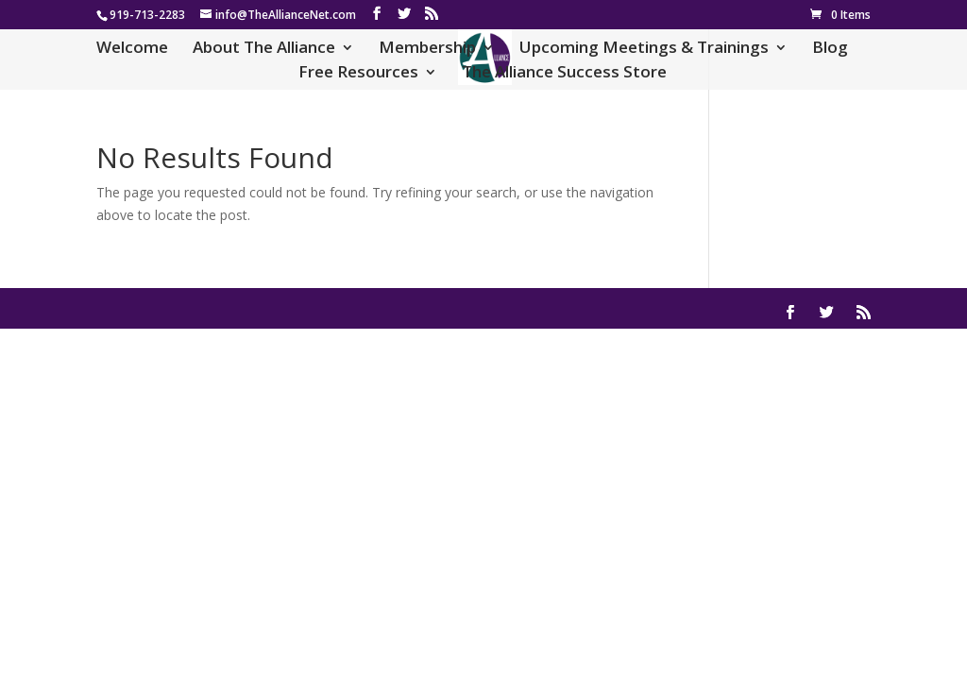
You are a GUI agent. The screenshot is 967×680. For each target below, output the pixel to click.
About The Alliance (264, 49)
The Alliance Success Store (564, 73)
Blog (830, 49)
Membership (427, 49)
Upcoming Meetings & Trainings (644, 49)
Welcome (132, 49)
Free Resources (358, 73)
